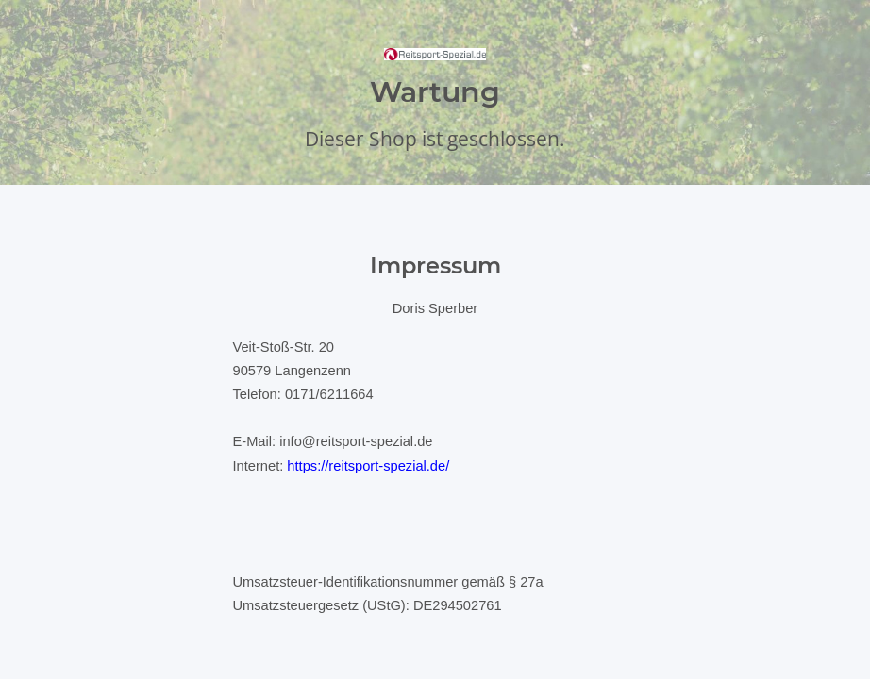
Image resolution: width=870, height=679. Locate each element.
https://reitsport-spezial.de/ (368, 465)
